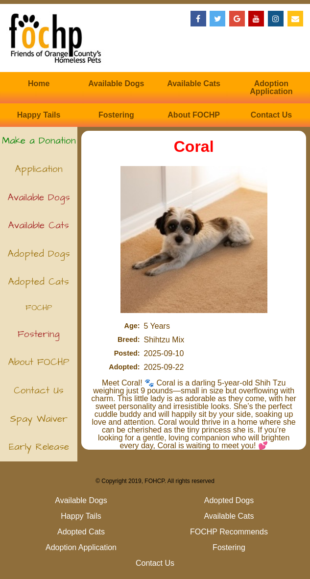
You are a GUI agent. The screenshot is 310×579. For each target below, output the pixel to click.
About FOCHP (193, 115)
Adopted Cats (38, 282)
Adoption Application (271, 87)
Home (38, 83)
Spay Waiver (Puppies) (39, 423)
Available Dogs (116, 83)
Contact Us (271, 115)
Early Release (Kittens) (39, 450)
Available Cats (193, 83)
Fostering (116, 115)
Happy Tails (39, 115)
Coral (194, 146)
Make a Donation (39, 140)
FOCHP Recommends (39, 311)
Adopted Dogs (39, 254)
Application (39, 169)
